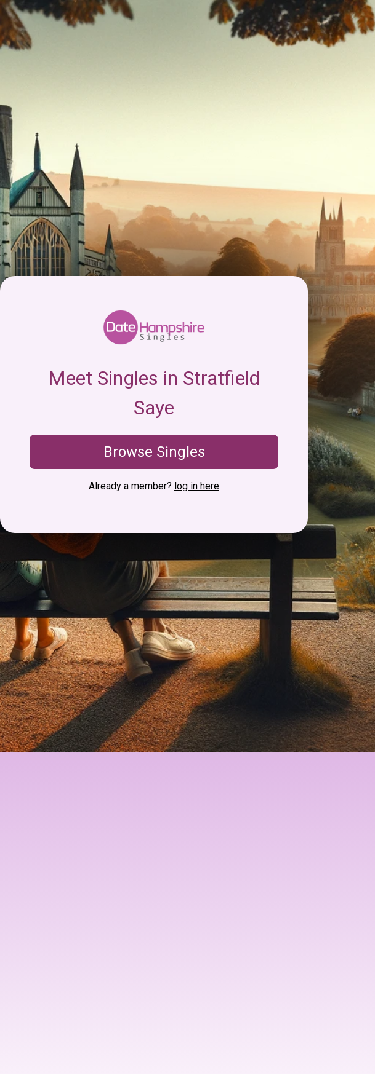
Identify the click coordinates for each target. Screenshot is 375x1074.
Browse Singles (154, 451)
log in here (196, 486)
